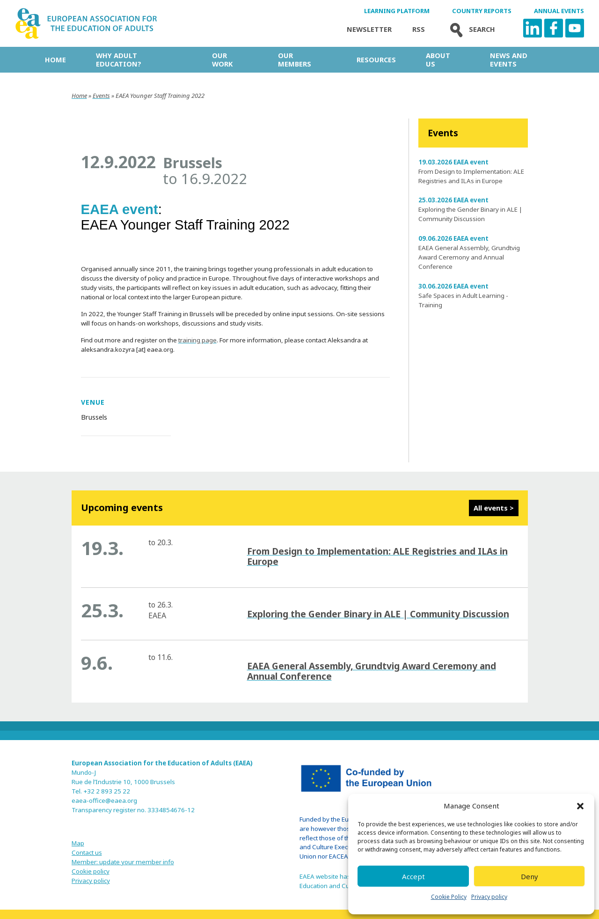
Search (470, 29)
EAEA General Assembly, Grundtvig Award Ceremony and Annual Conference (469, 257)
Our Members (294, 59)
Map (78, 843)
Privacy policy (489, 897)
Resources (376, 59)
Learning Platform (397, 11)
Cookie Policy (449, 897)
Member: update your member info (123, 862)
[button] (580, 806)
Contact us (87, 852)
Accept (413, 876)
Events (101, 95)
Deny (529, 876)
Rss (418, 29)
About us (438, 59)
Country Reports (481, 11)
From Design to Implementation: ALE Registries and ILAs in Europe (377, 556)
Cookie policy (91, 871)
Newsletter (369, 29)
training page (197, 340)
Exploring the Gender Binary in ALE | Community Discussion (378, 614)
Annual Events (559, 11)
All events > (494, 507)
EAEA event (119, 209)
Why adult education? (118, 59)
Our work (222, 59)
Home (55, 59)
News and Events (508, 59)
